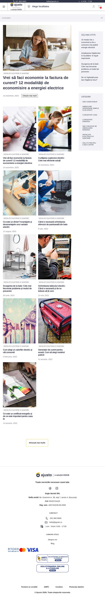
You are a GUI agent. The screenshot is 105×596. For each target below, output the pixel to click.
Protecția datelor (76, 587)
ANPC (46, 587)
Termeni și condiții (29, 587)
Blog (52, 543)
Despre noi (52, 540)
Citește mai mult (30, 96)
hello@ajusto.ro (53, 1)
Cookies (59, 587)
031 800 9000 (19, 1)
